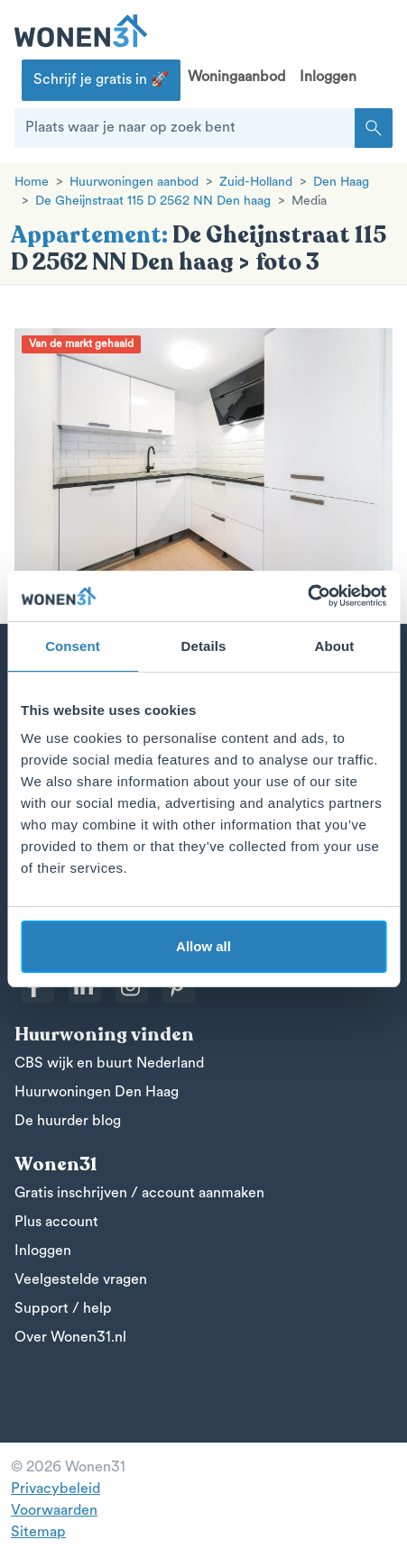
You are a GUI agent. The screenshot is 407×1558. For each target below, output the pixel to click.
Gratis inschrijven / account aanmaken (139, 1194)
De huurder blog (67, 1121)
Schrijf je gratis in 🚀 (101, 80)
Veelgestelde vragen (80, 1280)
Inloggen (328, 77)
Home (31, 182)
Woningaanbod (236, 77)
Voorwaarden (54, 1511)
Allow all (203, 946)
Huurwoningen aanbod (134, 182)
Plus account (56, 1222)
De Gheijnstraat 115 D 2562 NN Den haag (153, 201)
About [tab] (335, 646)
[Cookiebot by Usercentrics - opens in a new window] (307, 596)
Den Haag (341, 182)
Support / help (63, 1309)
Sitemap (38, 1533)
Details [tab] (204, 646)
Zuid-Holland (255, 182)
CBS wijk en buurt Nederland (109, 1064)
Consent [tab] (72, 646)
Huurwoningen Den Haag (96, 1093)
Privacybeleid (55, 1489)
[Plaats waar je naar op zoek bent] (185, 128)
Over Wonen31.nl (70, 1338)
